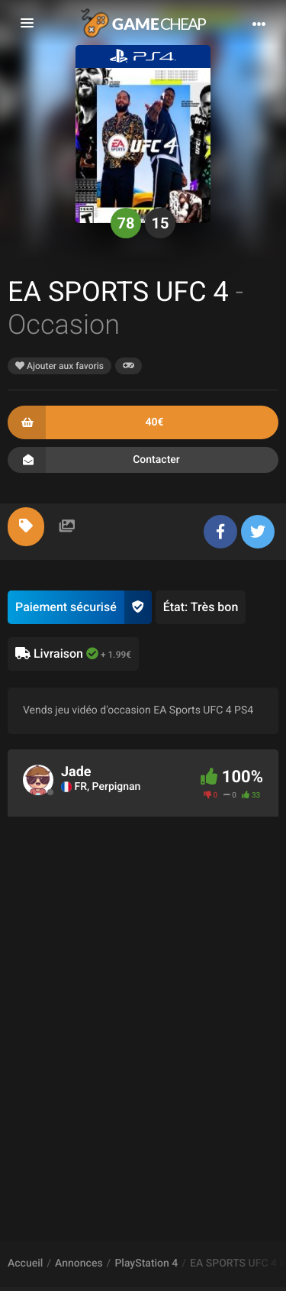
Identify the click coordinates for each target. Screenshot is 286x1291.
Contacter (143, 460)
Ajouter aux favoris (59, 366)
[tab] (26, 526)
